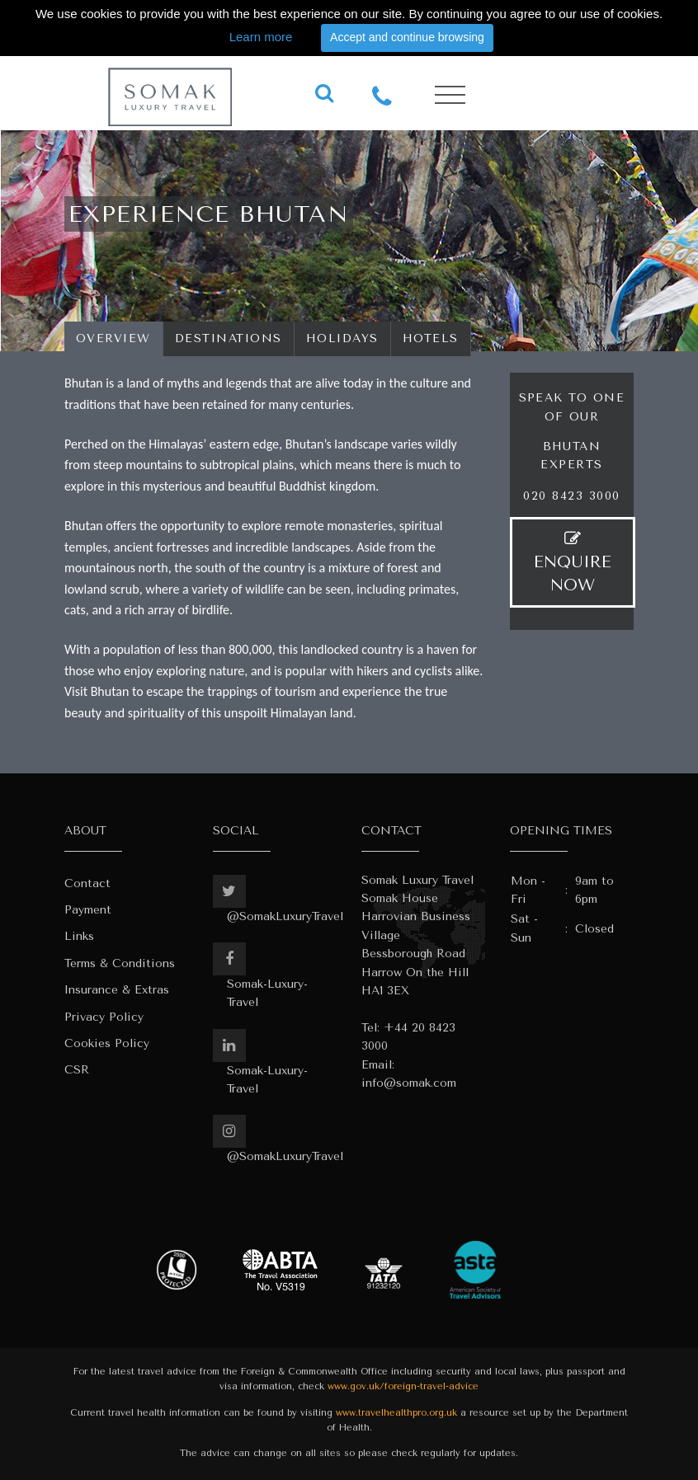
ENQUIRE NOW (572, 562)
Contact (87, 883)
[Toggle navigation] (450, 95)
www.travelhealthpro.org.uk (396, 1412)
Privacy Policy (104, 1017)
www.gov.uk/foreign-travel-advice (403, 1386)
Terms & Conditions (119, 963)
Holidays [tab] (342, 338)
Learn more (261, 37)
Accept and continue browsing (407, 37)
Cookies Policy (106, 1043)
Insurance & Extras (116, 990)
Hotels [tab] (431, 338)
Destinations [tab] (228, 338)
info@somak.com (408, 1083)
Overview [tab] (113, 338)
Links (79, 936)
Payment (87, 910)
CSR (76, 1070)
